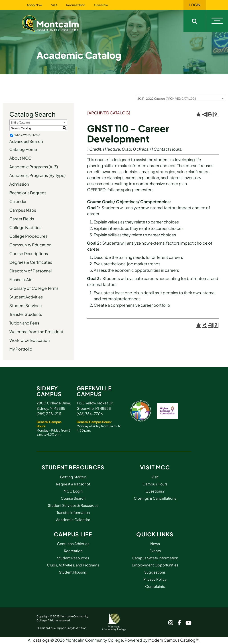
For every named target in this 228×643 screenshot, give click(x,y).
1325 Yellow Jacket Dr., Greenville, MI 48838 (95, 406)
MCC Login (73, 491)
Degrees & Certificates (30, 262)
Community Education (30, 244)
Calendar (17, 201)
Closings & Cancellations (155, 498)
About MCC (20, 157)
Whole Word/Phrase (27, 135)
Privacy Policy (155, 579)
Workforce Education (29, 340)
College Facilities (25, 227)
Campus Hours (154, 484)
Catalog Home (23, 149)
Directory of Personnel (30, 270)
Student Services (25, 305)
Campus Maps (22, 210)
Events (155, 550)
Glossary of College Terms (34, 288)
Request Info (75, 5)
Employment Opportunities (155, 565)
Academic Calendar (73, 519)
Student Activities (26, 296)
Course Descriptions (28, 253)
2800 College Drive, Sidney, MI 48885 (54, 406)
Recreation (73, 550)
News (155, 543)
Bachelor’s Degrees (27, 192)
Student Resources (73, 467)
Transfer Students (25, 314)
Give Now (101, 5)
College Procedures (28, 236)
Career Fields (21, 218)
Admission (19, 184)
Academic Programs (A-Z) (33, 166)
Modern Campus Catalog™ (173, 640)
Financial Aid (21, 279)
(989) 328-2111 (49, 413)
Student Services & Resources (73, 505)
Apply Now (34, 5)
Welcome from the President (36, 331)
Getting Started (73, 477)
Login (194, 5)
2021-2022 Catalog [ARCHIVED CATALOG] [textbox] (166, 98)
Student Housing (73, 572)
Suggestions (155, 572)
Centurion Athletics (73, 543)
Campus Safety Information (155, 558)
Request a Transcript (73, 484)
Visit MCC (155, 467)
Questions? (155, 491)
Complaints (155, 586)
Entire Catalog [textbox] (20, 122)
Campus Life (73, 534)
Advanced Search (26, 141)
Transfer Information (73, 512)
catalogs (41, 640)
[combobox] (180, 98)
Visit (54, 5)
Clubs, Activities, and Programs (73, 565)
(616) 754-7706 (90, 413)
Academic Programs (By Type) (37, 175)
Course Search (73, 498)
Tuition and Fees (24, 322)
